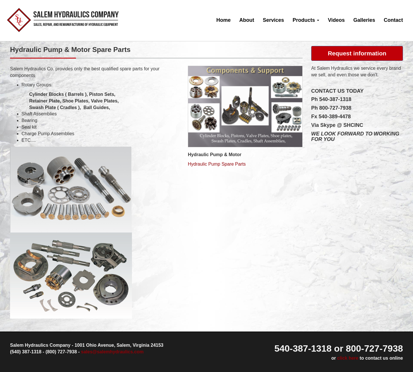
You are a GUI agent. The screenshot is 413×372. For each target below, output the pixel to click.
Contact (393, 20)
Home (223, 20)
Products (306, 20)
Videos (336, 20)
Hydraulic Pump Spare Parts (217, 164)
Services (273, 20)
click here (348, 358)
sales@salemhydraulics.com (112, 351)
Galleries (364, 20)
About (246, 20)
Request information (357, 53)
